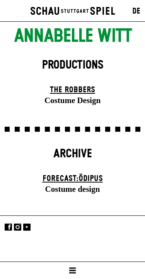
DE (136, 11)
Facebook (8, 227)
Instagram (17, 227)
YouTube (27, 227)
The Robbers (72, 90)
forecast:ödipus (73, 178)
